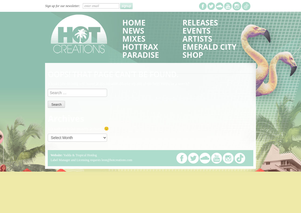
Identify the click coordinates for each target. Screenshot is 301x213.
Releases (200, 23)
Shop (193, 55)
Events (197, 31)
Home (134, 23)
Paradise (140, 55)
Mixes (133, 39)
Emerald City (210, 47)
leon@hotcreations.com (116, 160)
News (133, 31)
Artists (197, 39)
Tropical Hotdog (86, 155)
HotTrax (140, 47)
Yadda (67, 155)
